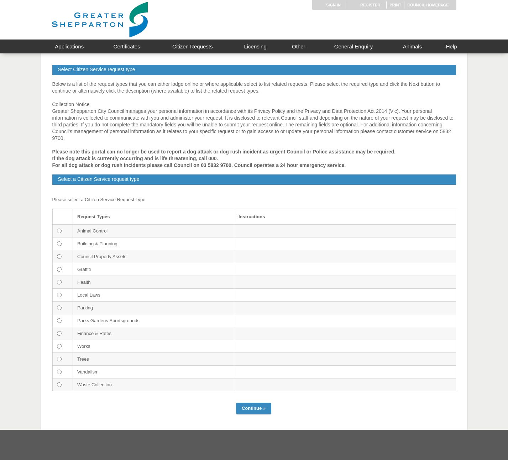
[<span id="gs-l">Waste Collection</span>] (59, 384)
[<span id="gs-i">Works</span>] (59, 346)
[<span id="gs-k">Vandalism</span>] (59, 372)
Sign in (333, 5)
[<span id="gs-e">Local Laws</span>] (59, 295)
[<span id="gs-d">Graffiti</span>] (59, 269)
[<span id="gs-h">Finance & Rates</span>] (59, 333)
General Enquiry (353, 46)
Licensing (255, 46)
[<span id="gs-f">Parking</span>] (59, 307)
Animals (412, 46)
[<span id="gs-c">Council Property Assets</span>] (59, 256)
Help (451, 46)
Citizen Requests (192, 46)
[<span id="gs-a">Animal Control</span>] (59, 231)
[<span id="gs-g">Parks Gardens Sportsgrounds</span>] (59, 320)
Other (298, 46)
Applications (69, 46)
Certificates (127, 46)
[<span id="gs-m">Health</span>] (59, 282)
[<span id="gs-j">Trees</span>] (59, 359)
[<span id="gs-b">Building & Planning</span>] (59, 243)
